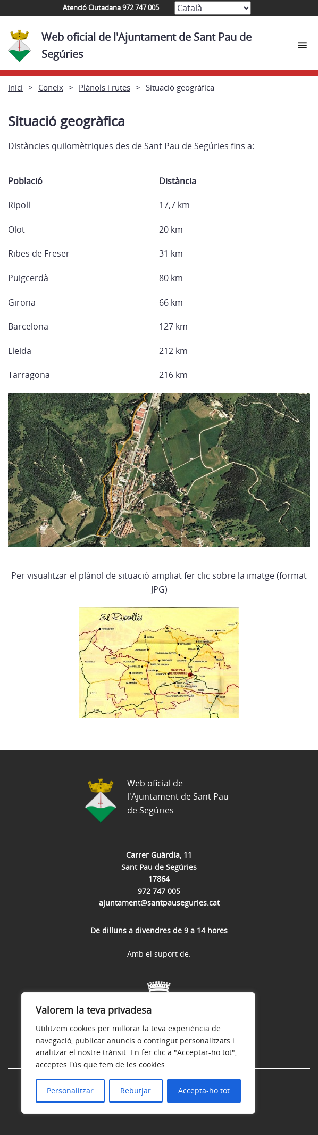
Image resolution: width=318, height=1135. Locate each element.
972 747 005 (159, 891)
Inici (15, 87)
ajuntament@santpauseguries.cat (159, 903)
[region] (138, 1053)
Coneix (50, 87)
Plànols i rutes (104, 87)
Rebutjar (135, 1090)
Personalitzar (70, 1090)
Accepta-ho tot (204, 1090)
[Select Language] (212, 8)
